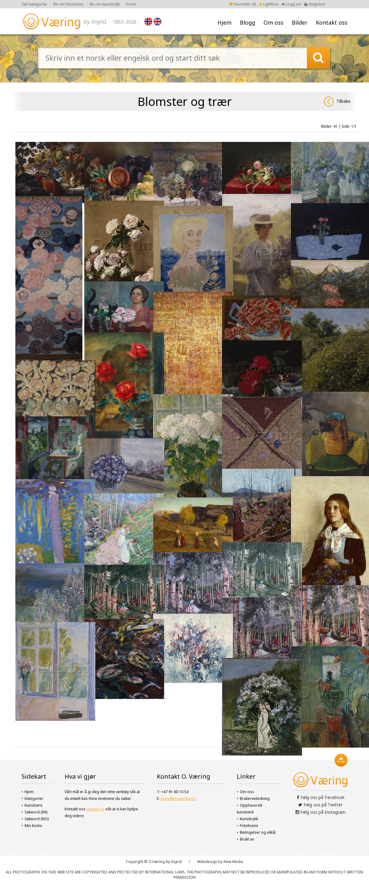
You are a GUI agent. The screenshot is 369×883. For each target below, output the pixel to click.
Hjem (224, 22)
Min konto (33, 825)
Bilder (300, 22)
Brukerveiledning (255, 798)
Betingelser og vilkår (258, 832)
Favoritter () (242, 4)
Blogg (247, 22)
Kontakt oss (331, 22)
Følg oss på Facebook (320, 797)
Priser (131, 4)
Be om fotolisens (69, 4)
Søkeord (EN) (36, 812)
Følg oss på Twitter (320, 805)
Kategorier (34, 798)
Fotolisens (249, 825)
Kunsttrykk (249, 818)
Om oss (274, 22)
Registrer (315, 4)
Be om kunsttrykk (105, 4)
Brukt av (247, 839)
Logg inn (291, 4)
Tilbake (337, 101)
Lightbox (269, 4)
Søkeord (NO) (37, 818)
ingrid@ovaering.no (178, 798)
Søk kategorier (34, 4)
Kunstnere (33, 805)
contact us (95, 809)
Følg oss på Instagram (321, 812)
